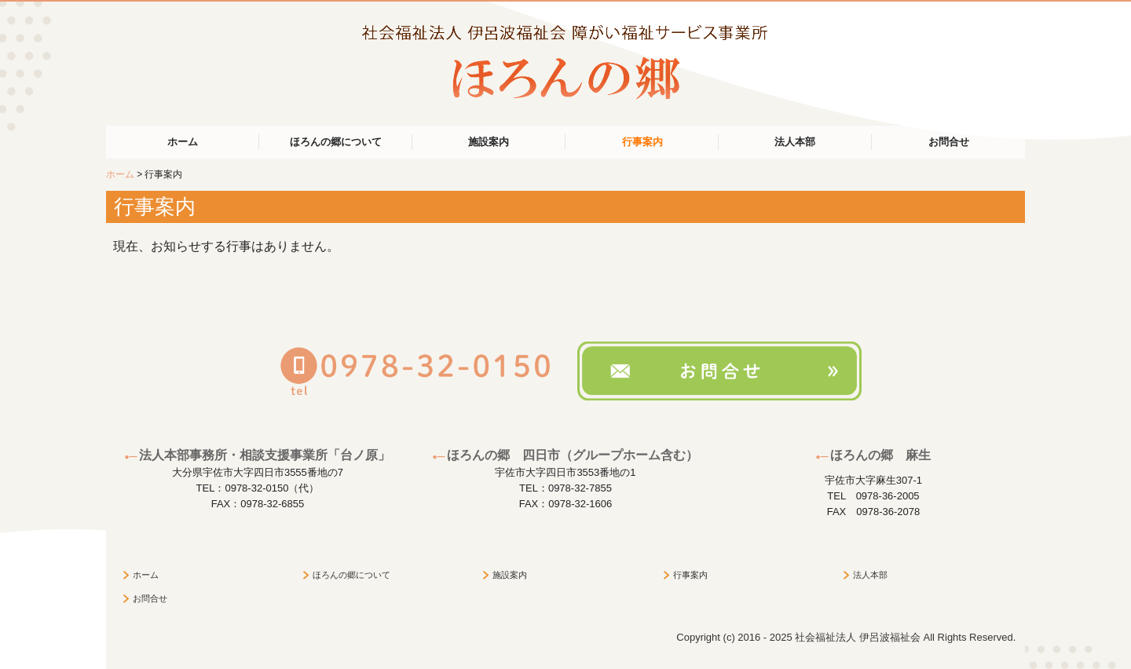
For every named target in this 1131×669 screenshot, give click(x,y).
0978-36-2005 (888, 496)
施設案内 (488, 142)
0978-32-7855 (580, 488)
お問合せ (948, 142)
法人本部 (794, 142)
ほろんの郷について (336, 142)
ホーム (182, 142)
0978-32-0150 (256, 488)
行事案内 (642, 142)
